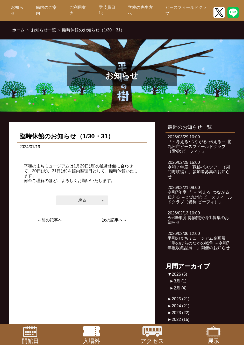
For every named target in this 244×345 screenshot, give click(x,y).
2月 (180, 288)
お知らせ (17, 10)
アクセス (152, 334)
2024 (181, 306)
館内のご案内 (46, 10)
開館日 (30, 334)
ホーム (18, 30)
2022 (181, 319)
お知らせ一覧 (43, 30)
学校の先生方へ (140, 10)
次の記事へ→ (114, 220)
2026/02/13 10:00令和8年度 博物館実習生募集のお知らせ (198, 218)
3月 (180, 281)
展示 (213, 334)
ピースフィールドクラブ (186, 10)
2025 (181, 299)
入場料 (91, 334)
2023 (181, 312)
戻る (82, 200)
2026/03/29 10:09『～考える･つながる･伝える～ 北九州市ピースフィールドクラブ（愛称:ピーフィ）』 (199, 144)
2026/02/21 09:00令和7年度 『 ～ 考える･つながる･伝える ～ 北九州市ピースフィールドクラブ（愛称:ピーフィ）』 (200, 194)
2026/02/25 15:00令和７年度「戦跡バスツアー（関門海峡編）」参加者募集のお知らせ (199, 169)
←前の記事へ (49, 220)
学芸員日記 (107, 10)
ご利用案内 (77, 10)
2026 (179, 274)
